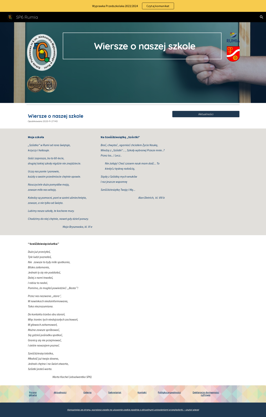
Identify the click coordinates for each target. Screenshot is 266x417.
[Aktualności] (205, 114)
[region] (133, 6)
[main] (142, 46)
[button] (261, 17)
